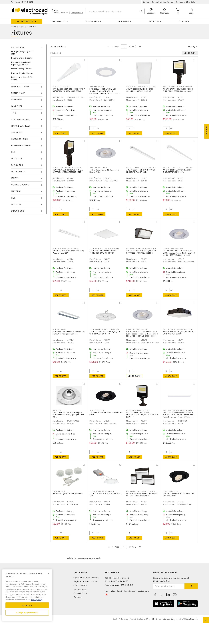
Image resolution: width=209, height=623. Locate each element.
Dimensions (17, 210)
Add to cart (60, 133)
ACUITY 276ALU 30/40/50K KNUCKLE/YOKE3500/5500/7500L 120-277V (142, 415)
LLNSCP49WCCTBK (171, 491)
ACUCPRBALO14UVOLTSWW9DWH (104, 329)
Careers (77, 597)
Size (13, 197)
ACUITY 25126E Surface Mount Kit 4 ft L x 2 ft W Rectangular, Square (69, 333)
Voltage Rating (20, 119)
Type (13, 112)
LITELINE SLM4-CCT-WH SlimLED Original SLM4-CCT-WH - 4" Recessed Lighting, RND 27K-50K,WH (105, 91)
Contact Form (80, 593)
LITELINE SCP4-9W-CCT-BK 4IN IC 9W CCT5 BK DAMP (178, 494)
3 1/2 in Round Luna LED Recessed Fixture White (104, 171)
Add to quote (134, 376)
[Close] (49, 573)
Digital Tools (93, 21)
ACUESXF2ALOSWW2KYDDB (138, 410)
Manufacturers (20, 86)
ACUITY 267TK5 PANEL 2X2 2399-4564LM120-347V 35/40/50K (103, 252)
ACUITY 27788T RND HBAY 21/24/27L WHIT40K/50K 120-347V (104, 333)
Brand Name (18, 93)
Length (15, 178)
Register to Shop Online (186, 2)
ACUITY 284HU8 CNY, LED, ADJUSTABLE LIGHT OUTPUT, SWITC (179, 333)
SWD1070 (57, 410)
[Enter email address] (169, 586)
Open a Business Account (163, 2)
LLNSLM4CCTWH (96, 87)
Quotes (146, 2)
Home (13, 27)
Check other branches (65, 115)
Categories (18, 47)
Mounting (17, 204)
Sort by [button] (191, 46)
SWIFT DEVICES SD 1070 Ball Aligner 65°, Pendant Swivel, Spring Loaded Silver (68, 415)
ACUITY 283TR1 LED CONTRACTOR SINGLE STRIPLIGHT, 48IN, (177, 171)
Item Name (16, 99)
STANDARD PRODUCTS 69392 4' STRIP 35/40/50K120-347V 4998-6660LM (69, 90)
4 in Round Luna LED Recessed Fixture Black (105, 414)
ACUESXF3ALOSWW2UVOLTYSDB (67, 167)
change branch (77, 13)
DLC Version (18, 171)
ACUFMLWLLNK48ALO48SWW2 (66, 248)
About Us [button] (154, 21)
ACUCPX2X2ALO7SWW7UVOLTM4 (104, 248)
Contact (184, 21)
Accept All (27, 605)
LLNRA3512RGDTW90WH (137, 329)
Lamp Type (16, 106)
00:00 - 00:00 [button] (59, 13)
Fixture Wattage (21, 125)
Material (16, 191)
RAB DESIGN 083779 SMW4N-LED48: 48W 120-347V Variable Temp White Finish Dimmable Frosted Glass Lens (179, 415)
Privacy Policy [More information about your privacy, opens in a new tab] (36, 599)
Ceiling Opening (20, 184)
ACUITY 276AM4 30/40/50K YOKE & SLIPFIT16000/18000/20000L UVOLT (178, 90)
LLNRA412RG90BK (97, 410)
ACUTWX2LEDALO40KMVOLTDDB (140, 491)
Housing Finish (19, 139)
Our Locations (80, 585)
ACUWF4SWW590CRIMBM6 (101, 491)
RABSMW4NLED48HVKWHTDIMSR (177, 410)
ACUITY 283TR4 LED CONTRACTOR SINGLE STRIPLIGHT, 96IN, (140, 171)
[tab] (26, 47)
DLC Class (17, 165)
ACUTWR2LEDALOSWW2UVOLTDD (141, 248)
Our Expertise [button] (58, 21)
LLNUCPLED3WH (59, 491)
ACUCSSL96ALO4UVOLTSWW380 (141, 167)
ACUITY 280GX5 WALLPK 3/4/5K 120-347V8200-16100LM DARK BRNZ (141, 252)
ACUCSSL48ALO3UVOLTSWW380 (178, 167)
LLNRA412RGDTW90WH (173, 248)
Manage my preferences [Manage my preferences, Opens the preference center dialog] (27, 612)
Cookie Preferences (120, 619)
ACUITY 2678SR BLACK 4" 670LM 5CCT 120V (105, 494)
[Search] (115, 11)
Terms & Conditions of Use (140, 619)
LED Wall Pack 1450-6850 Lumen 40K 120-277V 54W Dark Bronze (142, 494)
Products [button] (27, 21)
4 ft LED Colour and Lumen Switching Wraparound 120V (68, 252)
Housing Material (21, 145)
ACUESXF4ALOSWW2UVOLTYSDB (177, 87)
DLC (13, 152)
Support (18, 2)
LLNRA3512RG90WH (98, 167)
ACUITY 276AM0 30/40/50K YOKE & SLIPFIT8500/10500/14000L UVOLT (68, 171)
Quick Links (80, 572)
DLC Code (16, 158)
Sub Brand (17, 132)
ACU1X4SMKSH (59, 329)
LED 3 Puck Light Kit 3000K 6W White (68, 493)
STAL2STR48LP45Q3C (62, 87)
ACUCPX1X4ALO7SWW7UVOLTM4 (140, 87)
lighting (22, 27)
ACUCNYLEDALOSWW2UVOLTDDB (177, 329)
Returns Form (80, 589)
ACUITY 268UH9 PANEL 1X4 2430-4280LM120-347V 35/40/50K (140, 90)
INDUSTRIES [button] (123, 21)
